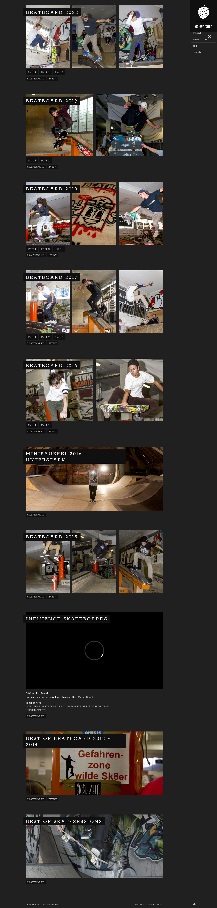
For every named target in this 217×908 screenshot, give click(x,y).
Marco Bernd (43, 697)
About (197, 904)
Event (197, 69)
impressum (33, 904)
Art (195, 82)
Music (197, 89)
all (195, 44)
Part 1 (32, 72)
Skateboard (201, 50)
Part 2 (45, 72)
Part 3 (59, 72)
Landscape (201, 56)
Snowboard (201, 76)
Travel (197, 63)
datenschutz (51, 904)
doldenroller (143, 904)
